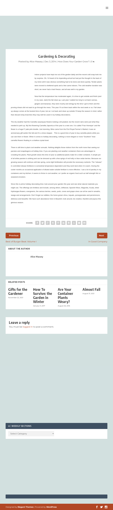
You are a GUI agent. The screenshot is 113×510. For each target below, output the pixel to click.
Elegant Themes (25, 507)
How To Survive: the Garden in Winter (42, 295)
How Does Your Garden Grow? (73, 61)
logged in (28, 327)
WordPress (51, 507)
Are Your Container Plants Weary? (65, 295)
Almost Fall (91, 289)
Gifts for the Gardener (17, 291)
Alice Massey (36, 61)
